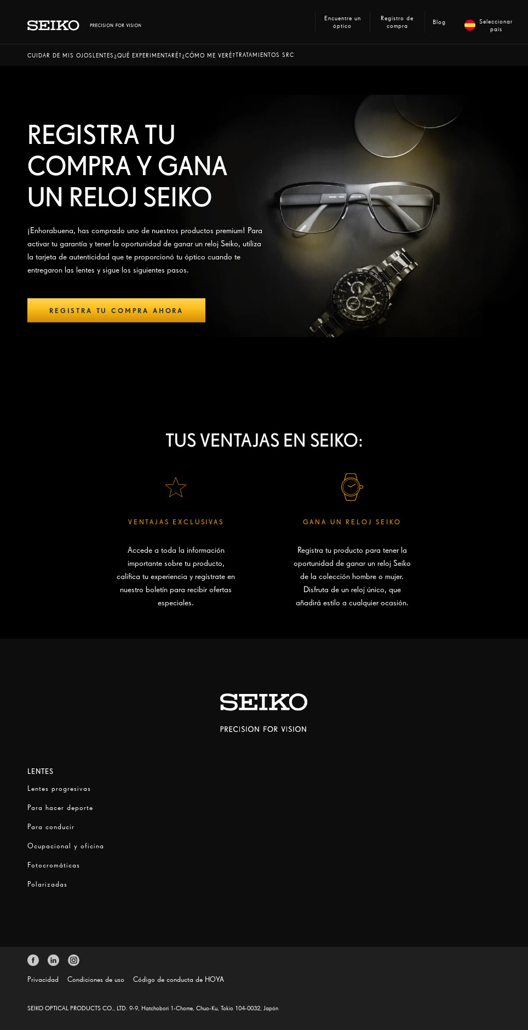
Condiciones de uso (95, 979)
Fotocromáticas (53, 865)
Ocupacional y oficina (65, 846)
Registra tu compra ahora (116, 310)
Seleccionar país (486, 25)
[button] (60, 55)
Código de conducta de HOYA (178, 979)
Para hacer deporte (60, 807)
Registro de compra (397, 22)
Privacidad (43, 979)
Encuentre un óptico (342, 22)
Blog (439, 22)
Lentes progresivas (59, 788)
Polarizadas (47, 884)
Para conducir (50, 827)
